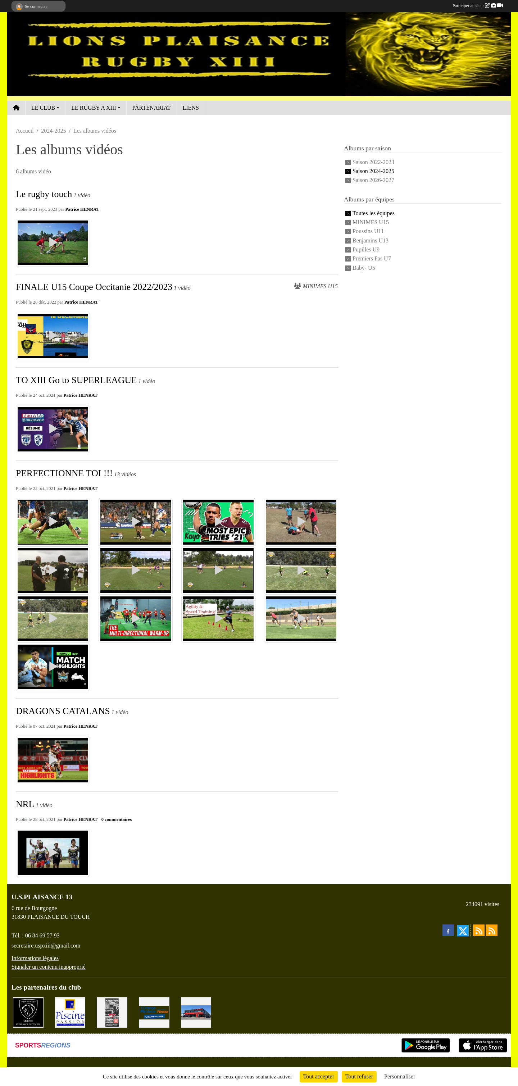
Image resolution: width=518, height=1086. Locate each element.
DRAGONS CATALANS (63, 711)
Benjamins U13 (370, 240)
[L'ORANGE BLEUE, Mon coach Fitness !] (154, 1012)
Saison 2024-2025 (373, 171)
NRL (25, 804)
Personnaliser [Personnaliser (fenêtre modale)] (399, 1076)
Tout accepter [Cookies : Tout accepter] (318, 1076)
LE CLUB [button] (43, 108)
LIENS (191, 108)
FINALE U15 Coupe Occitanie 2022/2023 (94, 287)
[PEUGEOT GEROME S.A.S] (28, 1012)
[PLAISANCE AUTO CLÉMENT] (112, 1012)
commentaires (118, 819)
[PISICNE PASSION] (70, 1012)
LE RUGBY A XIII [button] (93, 108)
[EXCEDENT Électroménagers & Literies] (196, 1012)
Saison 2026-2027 (373, 180)
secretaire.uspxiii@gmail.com (46, 945)
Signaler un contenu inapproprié (49, 967)
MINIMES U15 (371, 222)
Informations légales (35, 958)
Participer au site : (478, 5)
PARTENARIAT (151, 108)
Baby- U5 (364, 268)
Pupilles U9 (366, 249)
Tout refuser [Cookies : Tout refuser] (359, 1076)
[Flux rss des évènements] (491, 930)
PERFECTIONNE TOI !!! (64, 473)
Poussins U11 (368, 231)
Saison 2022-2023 (373, 162)
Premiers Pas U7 (372, 259)
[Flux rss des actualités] (479, 930)
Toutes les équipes (374, 213)
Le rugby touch (44, 194)
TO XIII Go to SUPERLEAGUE (76, 380)
